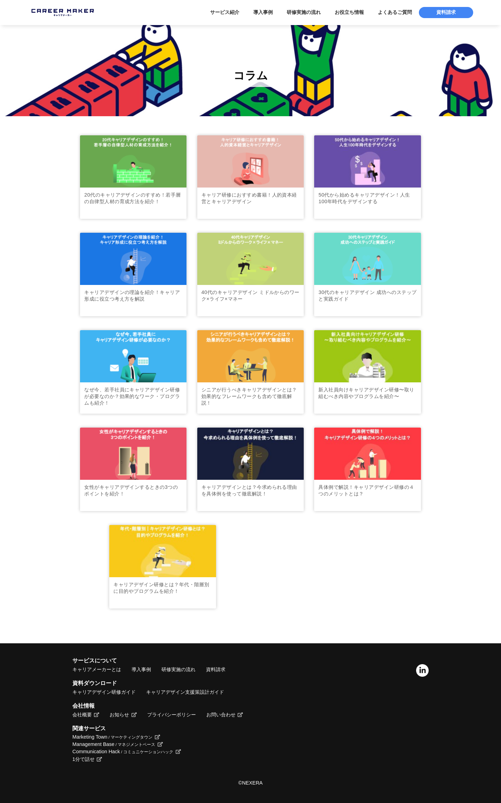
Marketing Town (112, 737)
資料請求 (446, 12)
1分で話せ (83, 759)
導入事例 (263, 12)
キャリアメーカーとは (96, 669)
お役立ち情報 (349, 12)
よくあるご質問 (395, 12)
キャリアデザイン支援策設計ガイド (185, 692)
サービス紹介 (224, 12)
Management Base (113, 744)
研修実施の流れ (304, 12)
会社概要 (82, 714)
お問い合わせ (221, 714)
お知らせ (119, 714)
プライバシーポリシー (171, 714)
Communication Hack (122, 751)
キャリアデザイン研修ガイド (104, 692)
